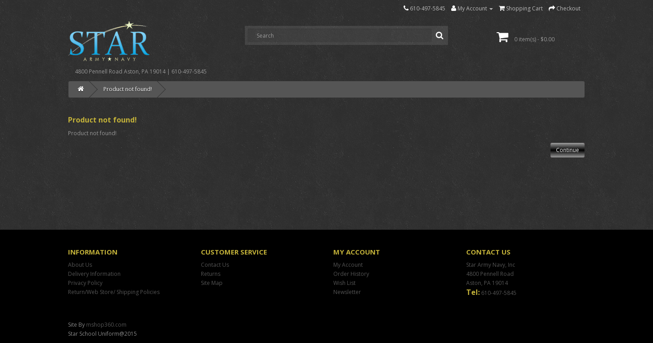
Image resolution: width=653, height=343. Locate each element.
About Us (80, 265)
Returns (210, 274)
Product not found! (127, 89)
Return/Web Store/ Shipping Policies (114, 292)
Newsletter (347, 292)
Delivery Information (94, 274)
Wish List (344, 283)
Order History (351, 274)
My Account (348, 265)
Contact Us (215, 265)
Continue (567, 150)
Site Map (212, 283)
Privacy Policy (85, 283)
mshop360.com (106, 324)
